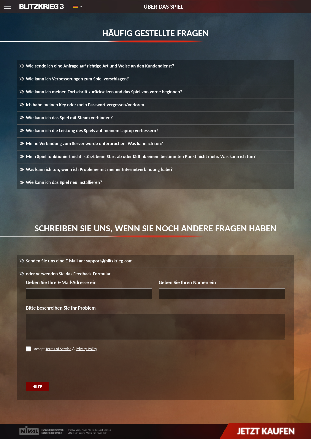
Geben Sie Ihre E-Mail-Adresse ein (61, 282)
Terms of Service (58, 348)
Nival (84, 429)
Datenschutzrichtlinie (51, 432)
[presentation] (59, 367)
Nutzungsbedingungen (52, 429)
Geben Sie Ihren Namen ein (187, 282)
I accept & (61, 348)
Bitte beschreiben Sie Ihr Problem (61, 308)
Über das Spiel (163, 6)
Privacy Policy (86, 348)
